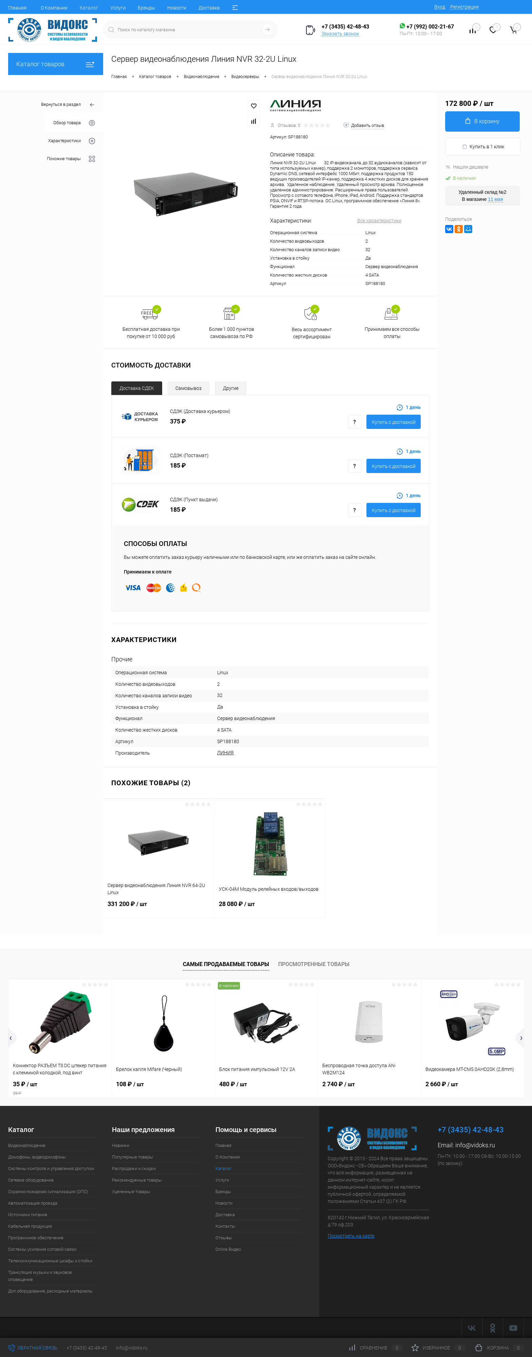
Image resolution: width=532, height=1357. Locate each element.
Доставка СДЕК (136, 388)
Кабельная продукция (30, 1226)
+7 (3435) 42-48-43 (86, 1348)
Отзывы (223, 1237)
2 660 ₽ (441, 1084)
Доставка (209, 8)
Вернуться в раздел (68, 105)
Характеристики (71, 141)
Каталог (89, 8)
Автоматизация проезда (32, 1203)
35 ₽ (60, 1088)
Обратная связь (32, 1348)
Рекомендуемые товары (137, 1180)
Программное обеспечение (35, 1237)
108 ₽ (130, 1084)
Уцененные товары (131, 1191)
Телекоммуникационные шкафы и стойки (50, 1260)
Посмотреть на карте (351, 1236)
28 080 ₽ (270, 908)
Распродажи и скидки (134, 1168)
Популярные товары (132, 1157)
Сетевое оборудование (31, 1180)
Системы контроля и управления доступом (51, 1168)
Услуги (118, 8)
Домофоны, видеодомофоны (37, 1157)
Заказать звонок (340, 33)
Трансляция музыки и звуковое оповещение (40, 1276)
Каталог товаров (55, 64)
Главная (17, 8)
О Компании (54, 8)
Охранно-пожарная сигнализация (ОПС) (48, 1191)
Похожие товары (71, 159)
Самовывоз (188, 388)
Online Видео (228, 1249)
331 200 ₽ (159, 908)
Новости (176, 8)
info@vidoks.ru (475, 1145)
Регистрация (464, 7)
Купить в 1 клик (483, 147)
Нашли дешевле (466, 167)
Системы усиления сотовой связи (42, 1249)
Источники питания (27, 1214)
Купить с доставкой (394, 422)
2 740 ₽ (338, 1084)
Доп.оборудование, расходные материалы (50, 1291)
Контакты (225, 1226)
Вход (439, 7)
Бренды (146, 8)
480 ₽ (233, 1084)
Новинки (120, 1145)
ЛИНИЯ (225, 752)
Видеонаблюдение (26, 1145)
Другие (231, 388)
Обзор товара (74, 123)
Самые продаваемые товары (226, 964)
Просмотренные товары (313, 964)
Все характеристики (379, 220)
